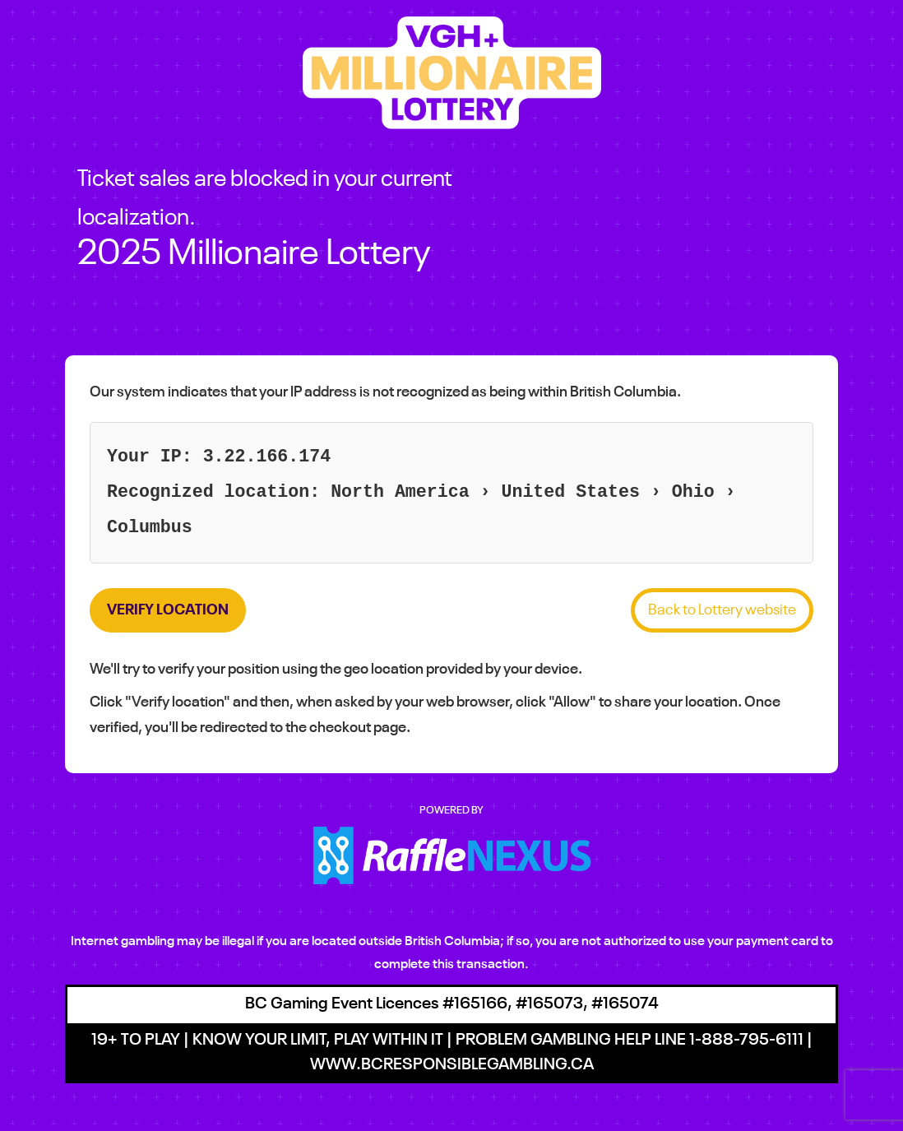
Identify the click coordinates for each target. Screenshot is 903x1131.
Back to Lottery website (722, 610)
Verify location (168, 610)
